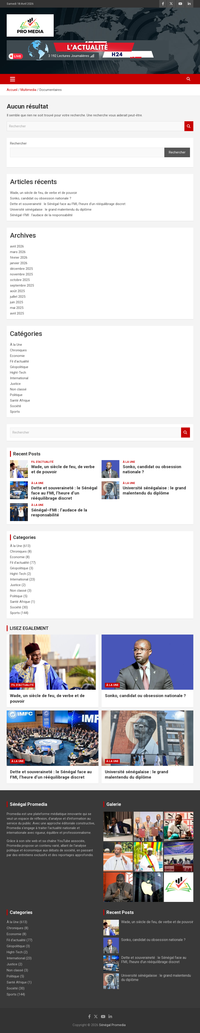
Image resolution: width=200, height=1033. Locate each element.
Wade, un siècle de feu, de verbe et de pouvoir (43, 193)
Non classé (18, 389)
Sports (15, 412)
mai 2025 (16, 308)
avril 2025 (17, 313)
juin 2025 (16, 302)
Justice (15, 384)
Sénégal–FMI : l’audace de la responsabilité (41, 215)
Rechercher (188, 126)
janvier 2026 (18, 263)
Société (15, 406)
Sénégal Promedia (112, 1025)
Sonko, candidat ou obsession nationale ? (40, 198)
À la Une (16, 345)
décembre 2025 (21, 269)
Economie (17, 356)
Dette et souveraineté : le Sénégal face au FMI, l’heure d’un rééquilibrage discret (67, 204)
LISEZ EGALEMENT (29, 628)
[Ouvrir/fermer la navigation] (12, 79)
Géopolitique (19, 367)
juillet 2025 (17, 297)
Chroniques (18, 350)
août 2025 (17, 291)
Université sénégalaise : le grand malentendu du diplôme (51, 209)
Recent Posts (27, 454)
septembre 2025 (22, 285)
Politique (16, 395)
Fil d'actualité (19, 361)
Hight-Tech (18, 373)
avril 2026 (17, 246)
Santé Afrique (20, 400)
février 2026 (18, 258)
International (19, 378)
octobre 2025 (20, 280)
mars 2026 (18, 252)
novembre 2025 (21, 274)
